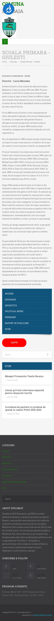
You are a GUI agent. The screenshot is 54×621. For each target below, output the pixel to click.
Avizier (9, 292)
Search (47, 353)
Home (4, 61)
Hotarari (10, 298)
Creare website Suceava (42, 614)
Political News (14, 310)
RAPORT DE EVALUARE (17, 322)
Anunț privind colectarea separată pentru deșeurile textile (24, 390)
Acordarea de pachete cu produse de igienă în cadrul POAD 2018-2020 (25, 407)
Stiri (8, 327)
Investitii (11, 304)
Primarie (10, 316)
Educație (13, 61)
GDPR (14, 341)
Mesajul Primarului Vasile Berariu (24, 375)
